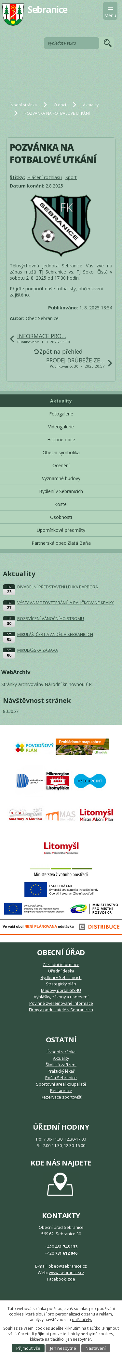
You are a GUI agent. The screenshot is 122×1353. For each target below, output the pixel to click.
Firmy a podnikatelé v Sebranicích (61, 1010)
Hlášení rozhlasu (44, 177)
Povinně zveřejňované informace (61, 1003)
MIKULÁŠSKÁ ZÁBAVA (37, 650)
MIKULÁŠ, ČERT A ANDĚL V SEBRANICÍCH (55, 634)
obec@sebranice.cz (67, 1266)
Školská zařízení (61, 1065)
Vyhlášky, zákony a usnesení (61, 997)
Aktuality (91, 104)
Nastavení (96, 1348)
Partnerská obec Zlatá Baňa (61, 543)
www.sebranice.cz (66, 1272)
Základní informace (61, 964)
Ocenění (61, 465)
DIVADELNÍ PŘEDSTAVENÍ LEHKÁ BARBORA (57, 587)
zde (71, 1279)
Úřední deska (61, 971)
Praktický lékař (61, 1071)
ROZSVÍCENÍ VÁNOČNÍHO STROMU (50, 618)
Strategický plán (61, 984)
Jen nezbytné (63, 1348)
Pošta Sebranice (61, 1077)
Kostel (61, 504)
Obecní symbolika (61, 452)
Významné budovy (61, 478)
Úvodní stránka (22, 104)
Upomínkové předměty (61, 530)
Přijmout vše (28, 1348)
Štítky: (17, 177)
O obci (60, 104)
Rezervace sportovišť (61, 1097)
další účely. (82, 1319)
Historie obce (61, 439)
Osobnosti (61, 517)
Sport (71, 177)
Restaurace (61, 1090)
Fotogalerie (61, 414)
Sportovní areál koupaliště (61, 1084)
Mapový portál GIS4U (61, 990)
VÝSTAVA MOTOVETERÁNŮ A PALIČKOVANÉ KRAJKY (65, 603)
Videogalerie (61, 427)
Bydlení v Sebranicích (61, 491)
